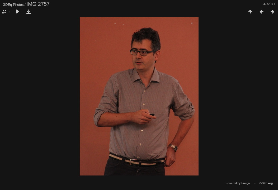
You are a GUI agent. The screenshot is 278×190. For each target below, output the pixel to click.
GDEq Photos (13, 5)
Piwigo (245, 183)
